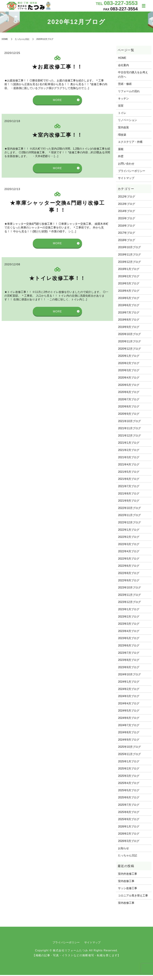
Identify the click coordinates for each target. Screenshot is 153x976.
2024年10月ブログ (129, 675)
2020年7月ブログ (128, 400)
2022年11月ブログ (129, 516)
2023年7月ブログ (128, 653)
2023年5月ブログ (128, 639)
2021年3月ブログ (128, 458)
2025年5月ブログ (128, 791)
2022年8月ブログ (128, 574)
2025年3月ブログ (128, 777)
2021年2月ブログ (128, 451)
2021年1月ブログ (128, 443)
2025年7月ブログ (128, 805)
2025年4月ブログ (128, 784)
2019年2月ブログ (128, 277)
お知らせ (123, 849)
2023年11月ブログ (129, 596)
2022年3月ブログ (128, 545)
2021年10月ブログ (129, 422)
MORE (57, 101)
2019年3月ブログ (128, 284)
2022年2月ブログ (128, 538)
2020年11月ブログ (129, 342)
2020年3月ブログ (128, 371)
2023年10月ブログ (129, 588)
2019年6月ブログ (128, 306)
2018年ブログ (126, 241)
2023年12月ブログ (129, 603)
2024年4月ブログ (128, 704)
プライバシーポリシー (131, 171)
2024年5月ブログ (128, 711)
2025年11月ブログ (129, 755)
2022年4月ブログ (128, 552)
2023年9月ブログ (128, 668)
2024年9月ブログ (128, 740)
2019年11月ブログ (129, 255)
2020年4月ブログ (128, 378)
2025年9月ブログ (128, 820)
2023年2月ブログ (128, 617)
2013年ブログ (126, 205)
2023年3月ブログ (128, 624)
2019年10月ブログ (129, 248)
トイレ (122, 114)
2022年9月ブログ (128, 581)
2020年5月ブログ (128, 386)
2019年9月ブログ (128, 328)
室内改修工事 (126, 882)
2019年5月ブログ (128, 299)
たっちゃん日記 (22, 40)
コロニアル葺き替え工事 (133, 896)
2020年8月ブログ (128, 407)
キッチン (123, 99)
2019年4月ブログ (128, 291)
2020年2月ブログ (128, 364)
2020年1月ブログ (128, 357)
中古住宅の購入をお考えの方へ (133, 75)
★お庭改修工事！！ (57, 68)
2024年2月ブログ (128, 690)
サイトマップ (126, 179)
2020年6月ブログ (128, 393)
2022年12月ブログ (129, 523)
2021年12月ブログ (129, 436)
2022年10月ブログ (129, 509)
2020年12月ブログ (129, 349)
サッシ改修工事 (127, 889)
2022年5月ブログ (128, 559)
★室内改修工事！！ (57, 136)
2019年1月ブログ (128, 270)
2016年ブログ (126, 226)
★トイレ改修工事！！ (57, 279)
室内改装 (123, 128)
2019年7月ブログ (128, 313)
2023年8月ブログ (128, 661)
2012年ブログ (126, 197)
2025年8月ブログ (128, 813)
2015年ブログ (126, 219)
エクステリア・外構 (130, 143)
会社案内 (123, 66)
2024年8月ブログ (128, 733)
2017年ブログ (126, 234)
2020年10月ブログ (129, 335)
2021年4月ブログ (128, 465)
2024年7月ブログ (128, 726)
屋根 (120, 150)
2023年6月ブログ (128, 646)
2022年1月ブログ (128, 530)
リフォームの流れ (129, 92)
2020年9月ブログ (128, 415)
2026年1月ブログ (128, 827)
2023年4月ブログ (128, 632)
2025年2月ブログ (128, 769)
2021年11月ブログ (129, 429)
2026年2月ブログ (128, 834)
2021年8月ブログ (128, 494)
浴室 (120, 106)
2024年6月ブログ (128, 719)
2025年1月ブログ (128, 762)
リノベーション (127, 121)
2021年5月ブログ (128, 473)
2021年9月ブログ (128, 501)
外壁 (120, 157)
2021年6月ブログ (128, 480)
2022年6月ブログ (128, 567)
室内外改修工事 (127, 875)
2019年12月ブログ (129, 262)
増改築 (122, 135)
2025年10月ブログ (129, 748)
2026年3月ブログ (128, 842)
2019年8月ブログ (128, 320)
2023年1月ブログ (128, 610)
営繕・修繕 (125, 85)
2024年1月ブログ (128, 682)
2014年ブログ (126, 212)
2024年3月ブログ (128, 697)
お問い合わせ (126, 164)
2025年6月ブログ (128, 798)
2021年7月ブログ (128, 487)
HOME (5, 40)
